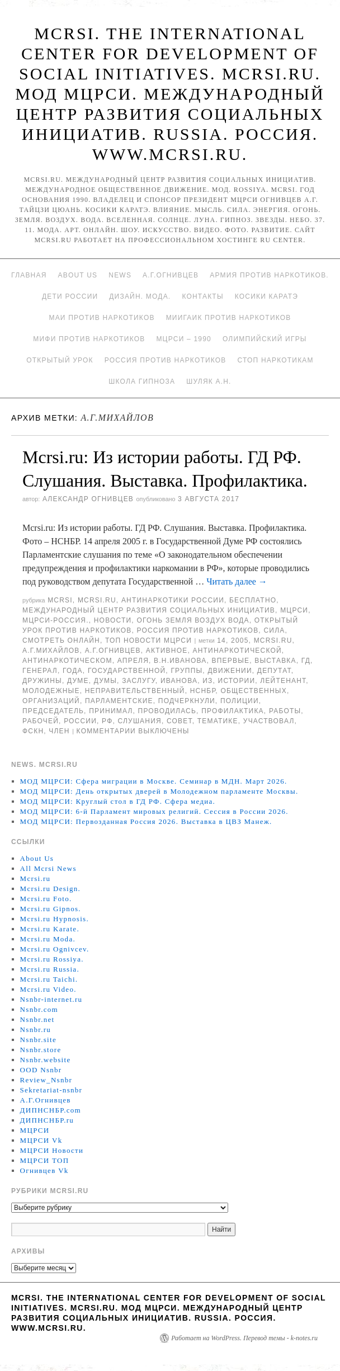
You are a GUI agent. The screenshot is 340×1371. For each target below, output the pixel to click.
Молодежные (51, 691)
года (73, 671)
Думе (78, 681)
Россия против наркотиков (165, 360)
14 (221, 640)
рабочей (40, 721)
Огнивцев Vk (44, 1170)
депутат (274, 671)
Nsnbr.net (37, 1019)
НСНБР (203, 691)
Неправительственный (135, 691)
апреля (133, 661)
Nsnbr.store (41, 1049)
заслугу (138, 681)
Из (207, 681)
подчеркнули (186, 701)
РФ (107, 721)
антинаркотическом (67, 661)
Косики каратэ (266, 296)
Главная (28, 275)
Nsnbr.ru (35, 1029)
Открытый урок (59, 360)
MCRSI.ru (273, 640)
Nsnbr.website (45, 1060)
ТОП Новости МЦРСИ (148, 640)
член (59, 731)
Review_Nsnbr (46, 1080)
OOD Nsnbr (41, 1070)
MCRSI (60, 600)
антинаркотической (237, 650)
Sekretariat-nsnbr (51, 1090)
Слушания (140, 721)
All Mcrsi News (48, 868)
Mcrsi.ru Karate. (49, 929)
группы (186, 671)
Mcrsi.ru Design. (50, 888)
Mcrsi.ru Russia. (49, 969)
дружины (42, 681)
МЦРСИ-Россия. (55, 620)
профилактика (232, 711)
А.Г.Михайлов (51, 650)
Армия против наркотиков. (269, 275)
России (80, 721)
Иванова (178, 681)
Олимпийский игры (265, 339)
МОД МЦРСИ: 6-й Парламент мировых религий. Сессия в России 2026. (154, 811)
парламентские (119, 701)
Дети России (70, 296)
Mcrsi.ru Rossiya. (52, 959)
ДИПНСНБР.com (50, 1110)
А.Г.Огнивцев (171, 275)
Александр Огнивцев (88, 499)
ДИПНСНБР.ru (47, 1120)
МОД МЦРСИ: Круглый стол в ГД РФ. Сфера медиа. (118, 801)
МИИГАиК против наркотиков (228, 318)
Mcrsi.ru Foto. (46, 898)
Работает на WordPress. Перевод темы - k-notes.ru (244, 1338)
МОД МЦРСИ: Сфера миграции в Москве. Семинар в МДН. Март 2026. (153, 781)
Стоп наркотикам (276, 360)
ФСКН (33, 731)
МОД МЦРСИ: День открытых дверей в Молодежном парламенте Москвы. (159, 791)
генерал (40, 671)
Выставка (275, 661)
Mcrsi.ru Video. (48, 989)
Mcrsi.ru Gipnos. (50, 908)
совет (179, 721)
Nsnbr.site (38, 1039)
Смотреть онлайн (61, 640)
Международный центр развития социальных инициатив (148, 610)
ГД (305, 661)
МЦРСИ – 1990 (183, 339)
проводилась (167, 711)
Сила (274, 630)
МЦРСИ (294, 610)
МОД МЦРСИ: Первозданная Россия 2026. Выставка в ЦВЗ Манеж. (146, 821)
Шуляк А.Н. (208, 381)
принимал (111, 711)
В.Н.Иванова (180, 661)
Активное (167, 650)
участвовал (269, 721)
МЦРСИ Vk (41, 1140)
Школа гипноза (141, 381)
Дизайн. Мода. (140, 296)
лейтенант (283, 681)
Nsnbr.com (39, 1009)
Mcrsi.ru (97, 600)
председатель (53, 711)
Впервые (231, 661)
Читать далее (236, 581)
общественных (253, 691)
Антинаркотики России (172, 600)
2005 (240, 640)
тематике (217, 721)
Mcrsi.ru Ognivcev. (54, 949)
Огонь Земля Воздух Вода (192, 620)
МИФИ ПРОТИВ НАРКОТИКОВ (89, 339)
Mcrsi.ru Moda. (47, 939)
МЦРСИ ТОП (44, 1160)
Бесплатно (252, 600)
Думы (105, 681)
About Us (78, 275)
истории (237, 681)
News (119, 275)
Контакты (202, 296)
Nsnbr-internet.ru (51, 999)
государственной (127, 671)
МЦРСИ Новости (52, 1150)
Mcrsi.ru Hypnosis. (54, 919)
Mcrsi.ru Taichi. (49, 979)
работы (285, 711)
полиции (239, 701)
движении (229, 671)
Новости (113, 620)
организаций (51, 701)
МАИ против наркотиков (101, 318)
